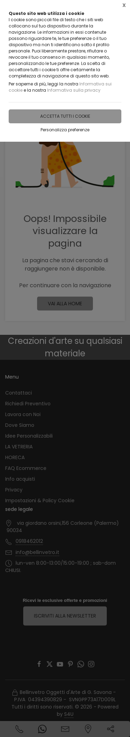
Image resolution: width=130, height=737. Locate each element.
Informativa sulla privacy (74, 90)
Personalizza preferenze (65, 130)
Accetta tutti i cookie (65, 116)
